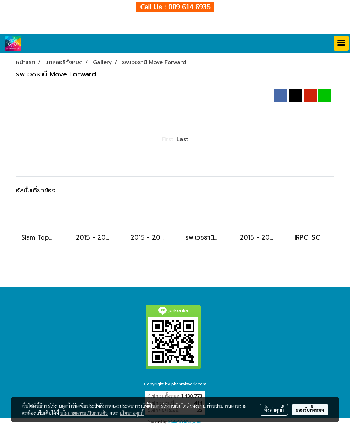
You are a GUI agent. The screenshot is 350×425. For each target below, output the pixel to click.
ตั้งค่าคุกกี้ (274, 410)
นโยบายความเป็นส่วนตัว (84, 413)
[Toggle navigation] (341, 43)
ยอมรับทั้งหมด (310, 410)
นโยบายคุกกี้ (132, 413)
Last (182, 139)
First (167, 139)
